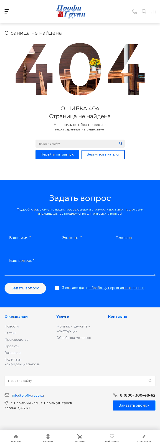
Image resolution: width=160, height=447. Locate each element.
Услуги (62, 316)
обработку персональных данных (116, 288)
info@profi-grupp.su (28, 395)
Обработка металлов (73, 338)
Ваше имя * (20, 238)
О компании (16, 316)
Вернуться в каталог (103, 154)
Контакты (117, 316)
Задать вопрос (25, 288)
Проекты (12, 346)
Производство (16, 340)
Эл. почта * (72, 238)
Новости (12, 326)
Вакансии (12, 353)
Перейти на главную (57, 154)
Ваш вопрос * (22, 260)
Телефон (124, 238)
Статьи (10, 333)
